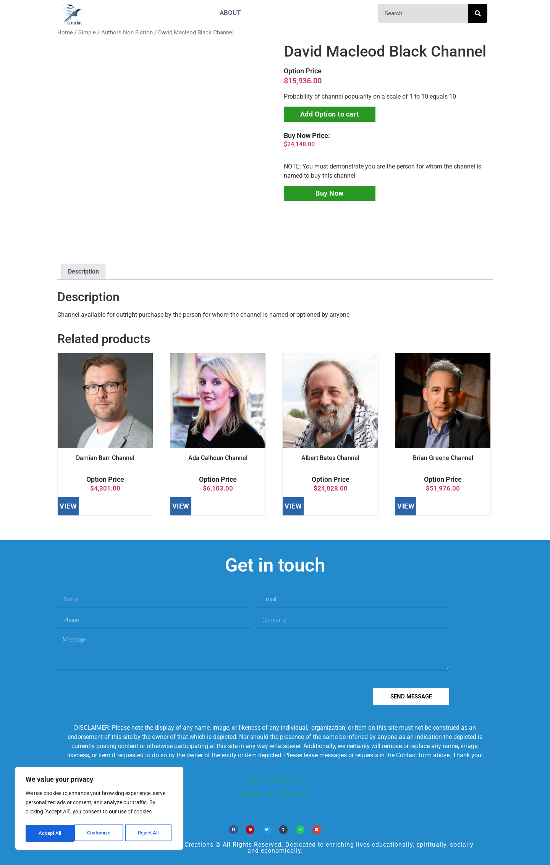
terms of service (275, 793)
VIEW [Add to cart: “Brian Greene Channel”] (405, 506)
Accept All (150, 833)
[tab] (83, 272)
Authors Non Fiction (127, 32)
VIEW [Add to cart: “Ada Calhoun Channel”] (180, 506)
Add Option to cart (329, 114)
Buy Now (329, 193)
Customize (50, 833)
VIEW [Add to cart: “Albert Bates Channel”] (293, 506)
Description (83, 271)
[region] (99, 809)
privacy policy (275, 780)
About (230, 12)
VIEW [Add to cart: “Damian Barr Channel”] (68, 506)
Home (65, 32)
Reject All (100, 833)
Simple (87, 32)
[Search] (477, 13)
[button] (233, 829)
